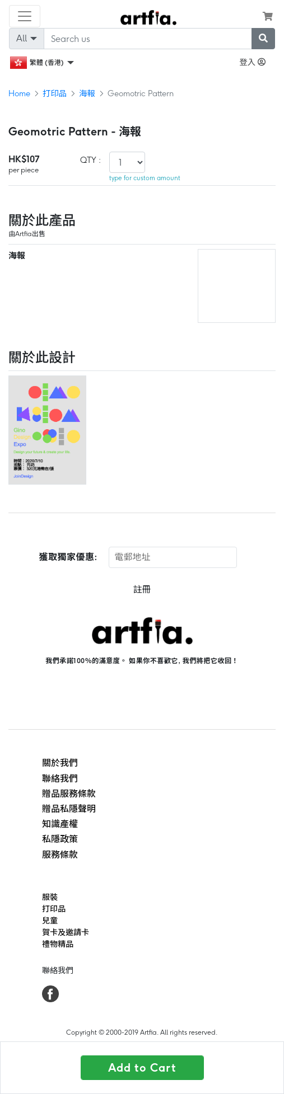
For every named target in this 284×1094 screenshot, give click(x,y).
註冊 (142, 589)
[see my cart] (268, 16)
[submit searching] (263, 38)
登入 (252, 62)
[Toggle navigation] (24, 16)
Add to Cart (142, 1067)
